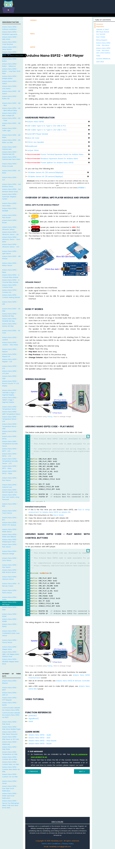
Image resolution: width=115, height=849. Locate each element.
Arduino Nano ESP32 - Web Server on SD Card (10, 738)
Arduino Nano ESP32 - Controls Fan (10, 291)
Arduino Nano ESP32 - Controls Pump (10, 286)
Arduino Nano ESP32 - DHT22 (10, 437)
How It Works (58, 515)
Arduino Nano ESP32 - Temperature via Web (10, 753)
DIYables (82, 188)
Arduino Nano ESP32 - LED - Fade (11, 119)
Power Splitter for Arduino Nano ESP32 (50, 162)
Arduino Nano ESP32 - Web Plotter (10, 748)
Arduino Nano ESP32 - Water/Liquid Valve (10, 541)
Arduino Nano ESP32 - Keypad (10, 350)
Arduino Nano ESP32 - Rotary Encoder (10, 165)
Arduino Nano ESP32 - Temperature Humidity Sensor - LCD (10, 461)
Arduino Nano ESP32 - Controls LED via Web (10, 758)
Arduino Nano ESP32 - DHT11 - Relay (10, 467)
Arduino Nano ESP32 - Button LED (10, 97)
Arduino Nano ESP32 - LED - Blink (11, 104)
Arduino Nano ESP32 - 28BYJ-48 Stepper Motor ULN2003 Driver (10, 654)
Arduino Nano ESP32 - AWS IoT (10, 694)
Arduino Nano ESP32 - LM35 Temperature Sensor (11, 413)
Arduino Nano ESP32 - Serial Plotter (10, 53)
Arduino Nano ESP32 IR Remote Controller (73, 681)
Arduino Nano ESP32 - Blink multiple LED (10, 114)
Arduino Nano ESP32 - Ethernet (10, 682)
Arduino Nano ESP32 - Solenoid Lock (10, 486)
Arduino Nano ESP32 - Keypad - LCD (10, 360)
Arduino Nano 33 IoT (45, 33)
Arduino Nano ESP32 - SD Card (11, 332)
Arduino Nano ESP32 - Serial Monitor (10, 48)
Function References (103, 59)
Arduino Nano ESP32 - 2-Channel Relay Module (11, 276)
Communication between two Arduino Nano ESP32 (11, 709)
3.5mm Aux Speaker (35, 142)
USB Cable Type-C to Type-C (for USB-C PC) (46, 130)
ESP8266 (27, 20)
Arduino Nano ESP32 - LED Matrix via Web (11, 141)
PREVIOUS (33, 771)
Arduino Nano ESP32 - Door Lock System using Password (10, 497)
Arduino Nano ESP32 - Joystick (10, 338)
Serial (31, 721)
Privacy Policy (68, 843)
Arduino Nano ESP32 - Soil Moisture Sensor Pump (11, 190)
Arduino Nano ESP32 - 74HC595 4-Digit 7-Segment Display (10, 392)
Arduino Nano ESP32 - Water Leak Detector (10, 536)
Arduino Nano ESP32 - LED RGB (11, 124)
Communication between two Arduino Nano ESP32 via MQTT (11, 715)
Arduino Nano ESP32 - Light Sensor (10, 252)
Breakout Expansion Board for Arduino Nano (52, 158)
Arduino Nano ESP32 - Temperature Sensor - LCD (10, 419)
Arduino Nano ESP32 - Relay (10, 271)
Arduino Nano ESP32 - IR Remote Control (10, 585)
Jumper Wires (33, 150)
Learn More (100, 62)
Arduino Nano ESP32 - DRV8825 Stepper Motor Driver (10, 661)
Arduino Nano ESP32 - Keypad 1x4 (10, 355)
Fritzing (49, 416)
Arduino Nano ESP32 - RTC (10, 519)
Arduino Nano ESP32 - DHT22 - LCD (10, 455)
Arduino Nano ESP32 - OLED (10, 377)
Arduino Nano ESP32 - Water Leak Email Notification (10, 796)
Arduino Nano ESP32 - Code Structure (10, 43)
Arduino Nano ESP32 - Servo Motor (10, 204)
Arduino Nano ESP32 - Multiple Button (10, 77)
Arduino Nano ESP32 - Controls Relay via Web (10, 763)
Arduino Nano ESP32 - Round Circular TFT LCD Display (10, 383)
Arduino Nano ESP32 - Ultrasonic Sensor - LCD (10, 245)
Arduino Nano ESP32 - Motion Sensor (10, 264)
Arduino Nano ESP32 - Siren (10, 608)
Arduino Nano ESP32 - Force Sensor (10, 559)
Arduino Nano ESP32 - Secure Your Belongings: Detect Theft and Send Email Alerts (10, 804)
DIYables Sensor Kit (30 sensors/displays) (45, 172)
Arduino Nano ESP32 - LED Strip (11, 310)
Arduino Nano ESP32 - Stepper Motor (10, 648)
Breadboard (32, 146)
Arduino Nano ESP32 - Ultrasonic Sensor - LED (10, 233)
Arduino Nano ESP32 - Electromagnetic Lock (10, 491)
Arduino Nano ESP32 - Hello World (10, 38)
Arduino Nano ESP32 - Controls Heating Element (11, 296)
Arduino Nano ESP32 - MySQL (10, 704)
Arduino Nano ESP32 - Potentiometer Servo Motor (11, 158)
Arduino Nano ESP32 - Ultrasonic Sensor (10, 228)
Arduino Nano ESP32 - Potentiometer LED (10, 153)
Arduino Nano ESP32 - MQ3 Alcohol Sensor (10, 571)
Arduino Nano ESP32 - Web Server (10, 723)
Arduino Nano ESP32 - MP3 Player (10, 603)
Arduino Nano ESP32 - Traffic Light (10, 129)
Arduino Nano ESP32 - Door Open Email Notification (10, 788)
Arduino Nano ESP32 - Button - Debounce (10, 65)
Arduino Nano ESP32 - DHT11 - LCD (10, 450)
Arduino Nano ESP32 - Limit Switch (10, 87)
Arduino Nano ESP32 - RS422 (10, 625)
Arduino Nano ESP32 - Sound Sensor (10, 641)
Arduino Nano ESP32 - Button (10, 60)
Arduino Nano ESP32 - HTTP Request (10, 699)
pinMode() (33, 715)
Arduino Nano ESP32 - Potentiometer (10, 148)
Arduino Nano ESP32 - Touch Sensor (10, 512)
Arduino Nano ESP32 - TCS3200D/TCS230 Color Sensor (11, 633)
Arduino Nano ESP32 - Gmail (10, 782)
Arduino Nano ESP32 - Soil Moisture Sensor (11, 185)
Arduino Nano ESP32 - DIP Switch (11, 92)
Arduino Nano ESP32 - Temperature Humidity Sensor (10, 443)
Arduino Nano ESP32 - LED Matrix (11, 136)
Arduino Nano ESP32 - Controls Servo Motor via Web (11, 769)
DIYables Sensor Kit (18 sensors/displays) (45, 176)
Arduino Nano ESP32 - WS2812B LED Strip (10, 320)
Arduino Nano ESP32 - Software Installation (10, 28)
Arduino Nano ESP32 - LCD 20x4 (10, 372)
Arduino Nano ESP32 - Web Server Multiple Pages (11, 728)
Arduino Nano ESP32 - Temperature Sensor (10, 408)
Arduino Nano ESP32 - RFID (10, 505)
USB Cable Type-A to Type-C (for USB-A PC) (46, 126)
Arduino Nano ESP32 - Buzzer (10, 221)
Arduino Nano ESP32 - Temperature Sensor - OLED (10, 426)
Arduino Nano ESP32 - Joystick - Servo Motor (10, 344)
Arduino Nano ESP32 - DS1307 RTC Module (10, 524)
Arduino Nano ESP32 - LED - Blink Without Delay (11, 109)
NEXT (82, 771)
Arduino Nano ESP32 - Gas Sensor (10, 566)
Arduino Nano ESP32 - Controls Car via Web (10, 775)
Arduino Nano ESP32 (33, 33)
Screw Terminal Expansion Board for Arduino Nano (55, 154)
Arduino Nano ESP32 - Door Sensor (10, 479)
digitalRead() (34, 718)
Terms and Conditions (50, 843)
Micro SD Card (33, 138)
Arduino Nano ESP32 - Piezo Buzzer (10, 216)
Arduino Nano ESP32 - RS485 (10, 620)
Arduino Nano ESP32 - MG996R (10, 209)
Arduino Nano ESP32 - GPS (10, 303)
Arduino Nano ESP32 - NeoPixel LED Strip (10, 315)
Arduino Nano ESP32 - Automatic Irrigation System (10, 196)
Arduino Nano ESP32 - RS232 (10, 615)
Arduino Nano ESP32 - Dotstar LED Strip (10, 325)
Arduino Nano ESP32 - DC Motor (11, 172)
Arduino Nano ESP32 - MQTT (10, 689)
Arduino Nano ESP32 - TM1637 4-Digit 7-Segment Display (10, 400)
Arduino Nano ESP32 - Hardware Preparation (10, 33)
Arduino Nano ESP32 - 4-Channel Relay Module (11, 281)
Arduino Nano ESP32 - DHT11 (10, 432)
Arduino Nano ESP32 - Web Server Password (10, 733)
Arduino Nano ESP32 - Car (10, 178)
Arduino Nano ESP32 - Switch (10, 82)
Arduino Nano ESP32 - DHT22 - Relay (10, 472)
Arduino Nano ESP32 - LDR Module (11, 257)
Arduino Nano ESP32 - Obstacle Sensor (10, 578)
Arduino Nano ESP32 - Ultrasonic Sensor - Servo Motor (11, 239)
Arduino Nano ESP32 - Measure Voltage (10, 552)
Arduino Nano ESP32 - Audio (10, 598)
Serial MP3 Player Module (37, 134)
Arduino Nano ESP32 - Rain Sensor (10, 545)
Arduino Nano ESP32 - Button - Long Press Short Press (11, 71)
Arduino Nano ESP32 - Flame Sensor (10, 591)
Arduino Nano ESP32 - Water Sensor (10, 530)
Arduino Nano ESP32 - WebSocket (10, 743)
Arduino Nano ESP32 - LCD (10, 367)
